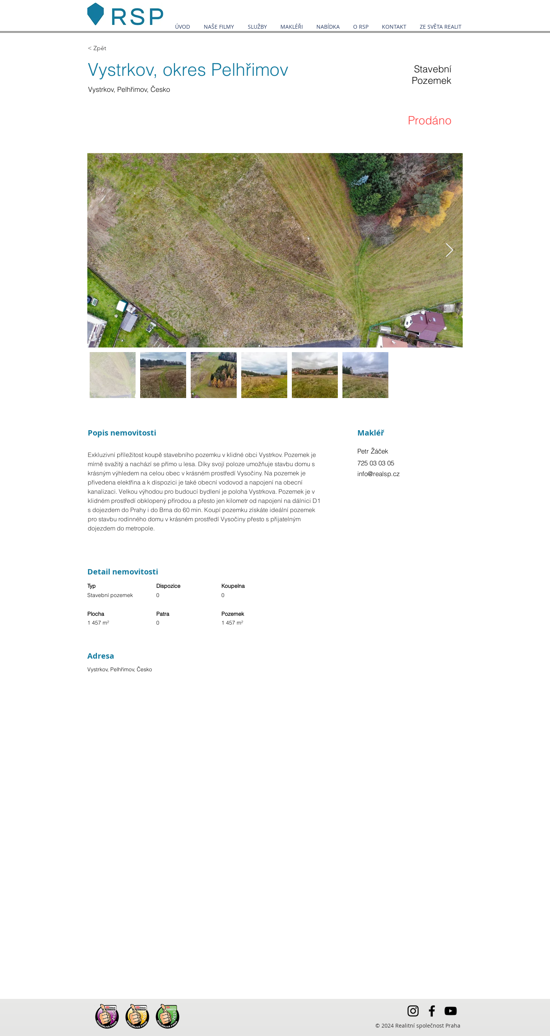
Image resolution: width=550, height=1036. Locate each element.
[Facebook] (431, 1010)
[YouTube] (450, 1010)
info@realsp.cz (378, 474)
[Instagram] (413, 1010)
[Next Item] (449, 250)
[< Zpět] (115, 48)
